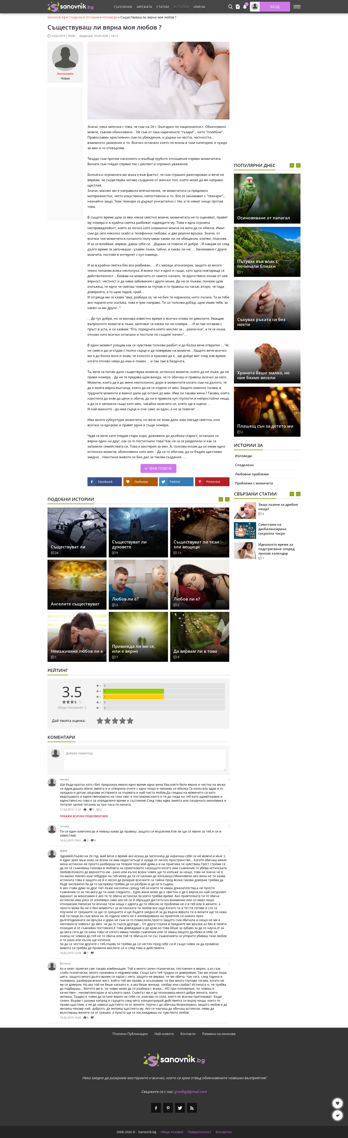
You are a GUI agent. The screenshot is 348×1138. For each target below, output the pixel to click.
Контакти (188, 1033)
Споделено (244, 465)
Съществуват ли (68, 547)
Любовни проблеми (252, 474)
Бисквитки (224, 1132)
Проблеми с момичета (254, 483)
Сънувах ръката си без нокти (261, 322)
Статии (162, 7)
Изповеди (109, 17)
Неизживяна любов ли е (77, 651)
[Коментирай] (144, 760)
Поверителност (199, 1132)
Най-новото (164, 1033)
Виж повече (160, 468)
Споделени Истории (83, 17)
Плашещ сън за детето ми (265, 426)
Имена (199, 7)
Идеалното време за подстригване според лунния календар (276, 548)
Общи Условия (172, 1132)
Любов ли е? (125, 599)
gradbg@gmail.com (190, 1091)
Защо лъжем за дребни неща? (278, 506)
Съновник (123, 7)
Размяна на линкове (218, 1033)
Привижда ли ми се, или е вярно (133, 648)
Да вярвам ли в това (195, 651)
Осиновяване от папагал (263, 218)
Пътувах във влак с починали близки (257, 263)
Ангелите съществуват (75, 604)
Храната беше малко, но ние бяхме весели (263, 375)
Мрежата (144, 7)
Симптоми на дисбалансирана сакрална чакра (272, 528)
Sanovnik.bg (56, 17)
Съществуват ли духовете (129, 544)
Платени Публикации (130, 1033)
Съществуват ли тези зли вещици (196, 544)
